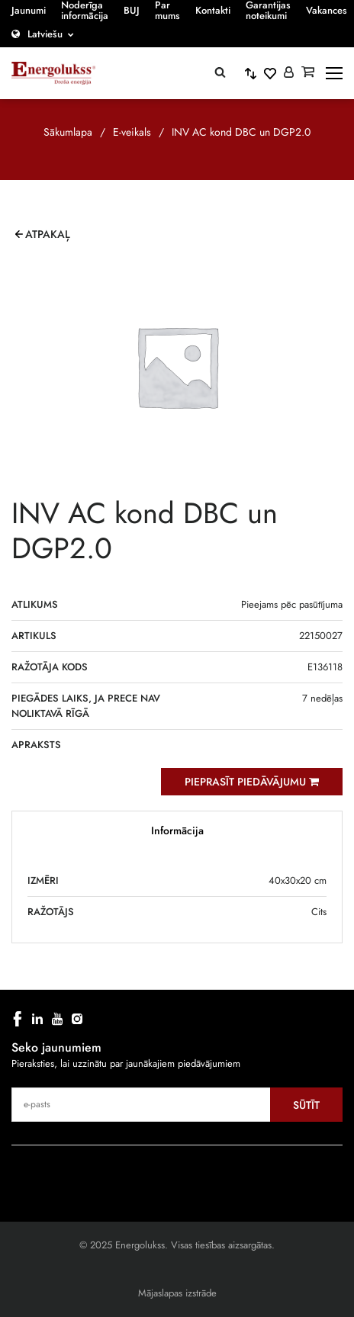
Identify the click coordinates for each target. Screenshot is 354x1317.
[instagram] (77, 1019)
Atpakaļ (47, 234)
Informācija (177, 830)
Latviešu (45, 34)
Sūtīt (306, 1105)
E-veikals (132, 132)
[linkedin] (37, 1019)
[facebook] (17, 1019)
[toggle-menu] (334, 73)
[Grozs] (308, 73)
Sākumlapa (67, 132)
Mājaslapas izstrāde (177, 1293)
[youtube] (57, 1019)
